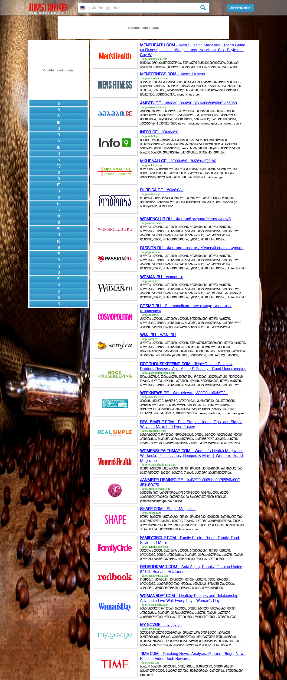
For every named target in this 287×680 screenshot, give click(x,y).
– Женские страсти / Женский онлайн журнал (191, 248)
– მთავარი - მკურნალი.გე (178, 161)
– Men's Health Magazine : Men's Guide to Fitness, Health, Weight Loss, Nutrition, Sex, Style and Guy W (192, 50)
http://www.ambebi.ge (154, 107)
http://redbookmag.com (155, 575)
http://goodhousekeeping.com (158, 372)
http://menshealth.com (154, 59)
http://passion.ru (151, 252)
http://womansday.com (155, 604)
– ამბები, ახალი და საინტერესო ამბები (188, 103)
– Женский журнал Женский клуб (185, 219)
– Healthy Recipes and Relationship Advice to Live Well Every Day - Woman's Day (189, 598)
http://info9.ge (150, 136)
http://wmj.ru (149, 339)
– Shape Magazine (168, 508)
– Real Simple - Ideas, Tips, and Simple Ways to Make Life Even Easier (191, 424)
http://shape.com (151, 512)
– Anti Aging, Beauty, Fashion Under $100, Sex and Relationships (191, 569)
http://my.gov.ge (151, 628)
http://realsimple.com (154, 430)
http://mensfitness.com (155, 78)
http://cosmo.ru (150, 314)
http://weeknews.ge (153, 397)
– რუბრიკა (161, 190)
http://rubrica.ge (151, 194)
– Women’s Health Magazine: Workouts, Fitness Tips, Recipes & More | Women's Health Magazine (192, 455)
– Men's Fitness (172, 74)
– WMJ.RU (158, 334)
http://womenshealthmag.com (158, 464)
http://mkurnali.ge (152, 165)
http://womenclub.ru (153, 223)
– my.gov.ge (161, 624)
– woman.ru (161, 277)
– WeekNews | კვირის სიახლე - (184, 392)
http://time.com (151, 662)
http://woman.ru (151, 281)
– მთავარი (159, 132)
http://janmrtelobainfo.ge (156, 488)
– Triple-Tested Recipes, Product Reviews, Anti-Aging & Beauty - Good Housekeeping (193, 366)
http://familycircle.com (155, 546)
